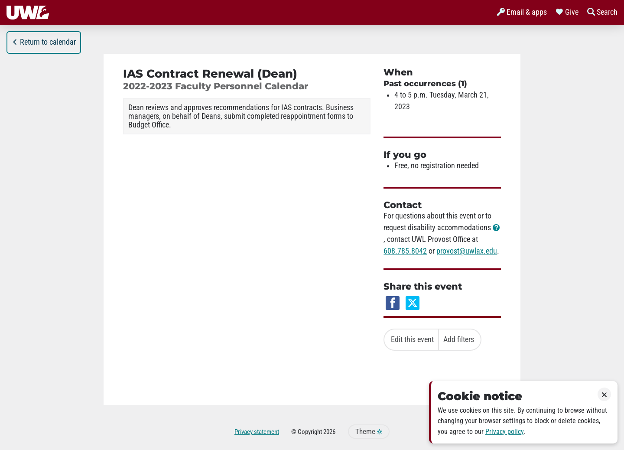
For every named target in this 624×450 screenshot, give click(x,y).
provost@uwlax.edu (466, 251)
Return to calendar (44, 42)
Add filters (458, 339)
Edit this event (412, 339)
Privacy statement (256, 432)
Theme (368, 431)
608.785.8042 (405, 251)
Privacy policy (504, 431)
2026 (329, 432)
